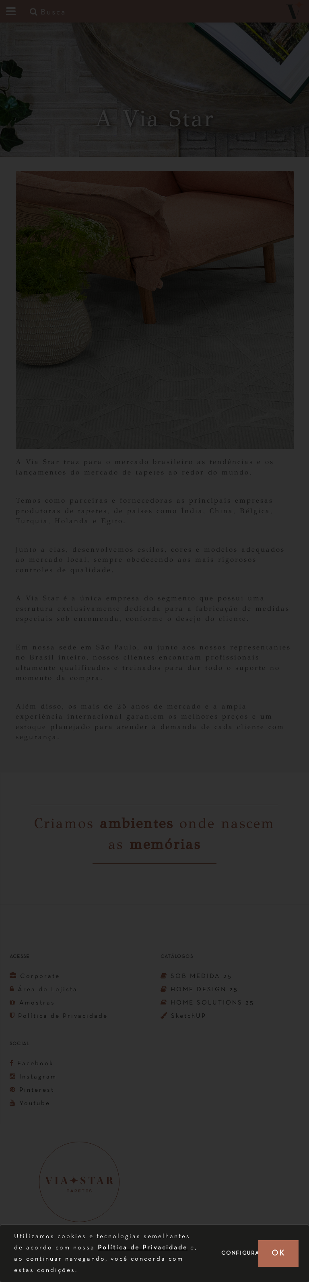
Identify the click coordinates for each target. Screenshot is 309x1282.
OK (278, 1253)
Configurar (242, 1253)
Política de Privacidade (142, 1248)
